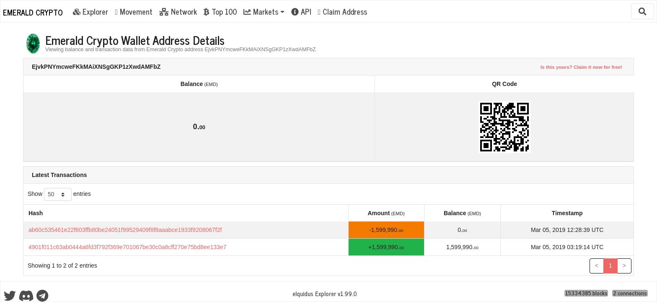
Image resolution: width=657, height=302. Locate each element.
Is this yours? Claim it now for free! (581, 67)
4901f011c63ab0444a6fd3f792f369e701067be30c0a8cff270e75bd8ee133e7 (127, 247)
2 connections (630, 293)
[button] (264, 11)
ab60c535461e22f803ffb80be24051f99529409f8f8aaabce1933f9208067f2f (125, 229)
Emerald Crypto (33, 12)
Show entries (59, 194)
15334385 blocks (586, 293)
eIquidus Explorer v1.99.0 (324, 294)
